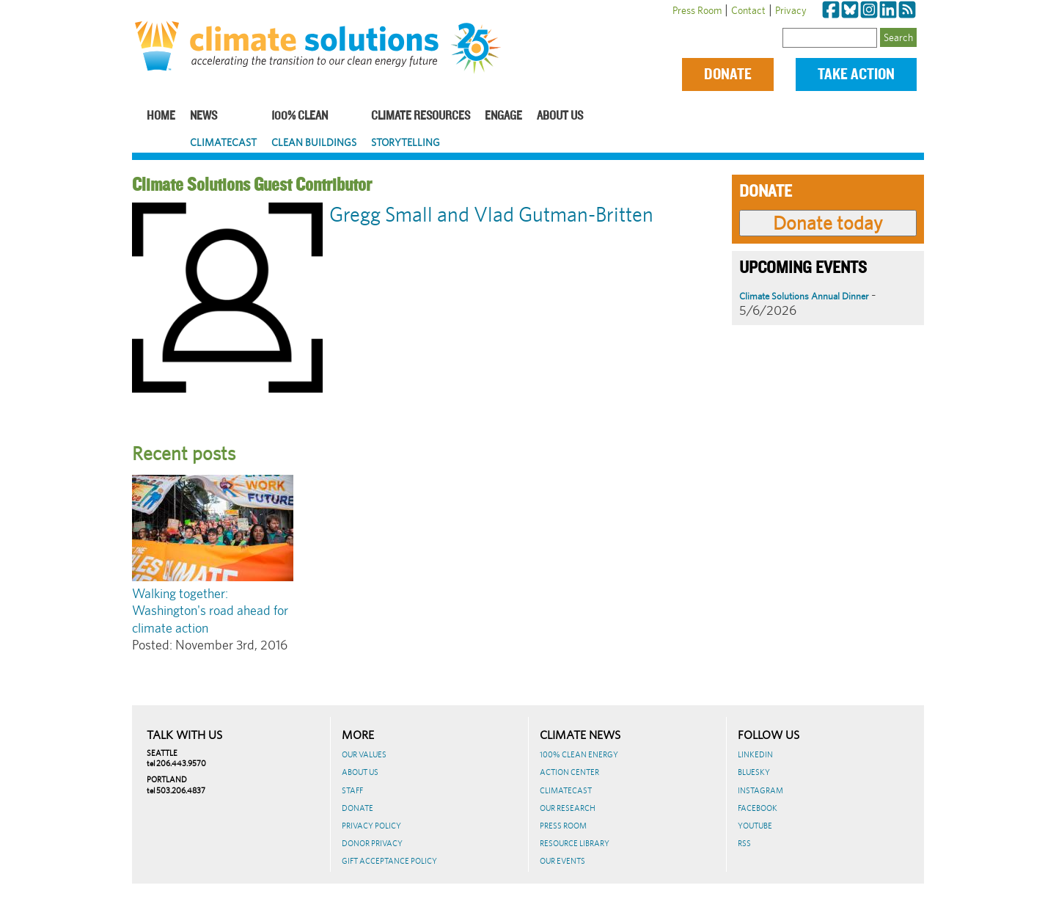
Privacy (791, 10)
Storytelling (405, 142)
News (203, 116)
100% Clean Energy (579, 754)
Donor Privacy (372, 843)
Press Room (697, 10)
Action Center (569, 772)
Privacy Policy (371, 825)
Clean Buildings (313, 142)
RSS (744, 843)
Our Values (364, 754)
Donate (728, 74)
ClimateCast (223, 142)
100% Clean (299, 116)
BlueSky (754, 772)
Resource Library (574, 843)
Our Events (562, 860)
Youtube (755, 825)
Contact (748, 10)
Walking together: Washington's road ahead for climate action (210, 611)
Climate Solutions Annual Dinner (803, 296)
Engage (503, 116)
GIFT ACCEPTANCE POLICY (389, 860)
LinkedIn (755, 754)
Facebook (757, 808)
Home (161, 116)
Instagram (760, 790)
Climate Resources (420, 116)
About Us (560, 116)
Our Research (567, 808)
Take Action (856, 74)
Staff (352, 790)
